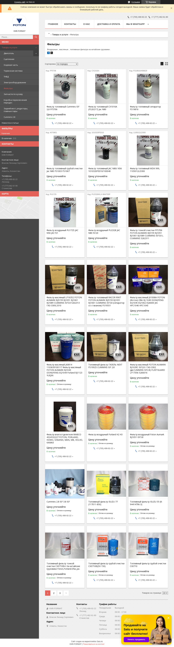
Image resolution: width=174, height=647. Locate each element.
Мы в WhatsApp (135, 24)
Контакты (70, 24)
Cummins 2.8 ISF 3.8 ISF (58, 501)
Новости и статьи (10, 122)
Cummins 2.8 (9, 117)
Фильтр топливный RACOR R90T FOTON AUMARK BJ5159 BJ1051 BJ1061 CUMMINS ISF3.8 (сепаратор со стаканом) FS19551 (106, 301)
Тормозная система (13, 70)
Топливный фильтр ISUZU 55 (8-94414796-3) (146, 503)
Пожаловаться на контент (93, 644)
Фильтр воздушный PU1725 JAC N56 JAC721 (62, 231)
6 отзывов (136, 2)
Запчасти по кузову (13, 94)
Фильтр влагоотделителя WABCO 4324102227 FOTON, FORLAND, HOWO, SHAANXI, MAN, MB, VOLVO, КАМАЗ (65, 438)
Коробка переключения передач (15, 101)
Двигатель (9, 53)
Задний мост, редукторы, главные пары (16, 110)
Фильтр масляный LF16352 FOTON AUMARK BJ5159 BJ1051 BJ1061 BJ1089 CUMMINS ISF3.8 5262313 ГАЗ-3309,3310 (64, 301)
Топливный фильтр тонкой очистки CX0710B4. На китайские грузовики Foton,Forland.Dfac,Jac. (63, 566)
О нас (86, 24)
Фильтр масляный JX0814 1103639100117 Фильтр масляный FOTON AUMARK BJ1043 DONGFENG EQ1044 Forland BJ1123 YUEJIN (64, 370)
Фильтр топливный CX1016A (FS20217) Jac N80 (102, 108)
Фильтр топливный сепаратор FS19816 (145, 108)
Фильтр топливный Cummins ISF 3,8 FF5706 (63, 108)
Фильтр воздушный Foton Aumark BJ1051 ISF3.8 (147, 436)
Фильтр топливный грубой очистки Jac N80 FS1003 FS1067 (65, 170)
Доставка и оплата (108, 24)
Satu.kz (100, 641)
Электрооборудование (15, 82)
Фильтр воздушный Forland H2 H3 (105, 434)
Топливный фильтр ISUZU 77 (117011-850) (103, 503)
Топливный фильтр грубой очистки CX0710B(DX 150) (106, 565)
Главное (53, 24)
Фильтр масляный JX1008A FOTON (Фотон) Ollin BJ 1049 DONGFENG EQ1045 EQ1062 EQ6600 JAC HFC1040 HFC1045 (147, 301)
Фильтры (8, 88)
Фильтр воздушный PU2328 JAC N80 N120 (104, 231)
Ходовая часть (11, 65)
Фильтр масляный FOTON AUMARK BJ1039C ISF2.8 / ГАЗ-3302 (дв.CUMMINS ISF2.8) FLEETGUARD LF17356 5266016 (148, 368)
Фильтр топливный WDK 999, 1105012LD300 (145, 170)
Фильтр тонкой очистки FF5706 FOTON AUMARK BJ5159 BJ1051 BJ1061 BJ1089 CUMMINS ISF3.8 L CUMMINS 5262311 (146, 234)
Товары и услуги (9, 47)
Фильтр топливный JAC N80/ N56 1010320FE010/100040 (105, 170)
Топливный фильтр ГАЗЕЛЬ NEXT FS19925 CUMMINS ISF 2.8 (105, 366)
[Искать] (36, 37)
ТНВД (6, 76)
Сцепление (9, 59)
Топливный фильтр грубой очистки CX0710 (148, 565)
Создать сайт (19, 2)
